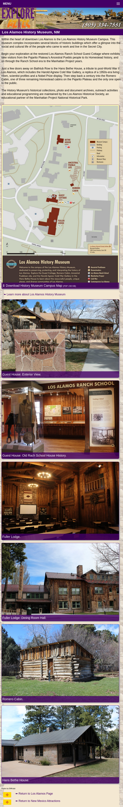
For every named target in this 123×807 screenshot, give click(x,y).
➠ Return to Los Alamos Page (34, 793)
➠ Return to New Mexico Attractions (37, 801)
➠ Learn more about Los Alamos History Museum (35, 294)
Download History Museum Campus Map (39, 285)
